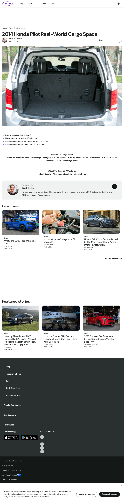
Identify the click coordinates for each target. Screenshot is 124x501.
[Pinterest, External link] (42, 451)
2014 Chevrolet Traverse (18, 157)
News (11, 28)
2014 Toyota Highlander (67, 160)
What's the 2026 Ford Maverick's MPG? (20, 242)
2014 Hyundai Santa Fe (78, 157)
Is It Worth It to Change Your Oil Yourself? (59, 241)
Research (42, 4)
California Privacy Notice (11, 470)
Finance (55, 4)
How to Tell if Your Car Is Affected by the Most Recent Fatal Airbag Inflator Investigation (101, 242)
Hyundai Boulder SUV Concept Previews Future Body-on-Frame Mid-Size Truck (60, 339)
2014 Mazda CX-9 (97, 157)
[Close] (121, 485)
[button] (106, 39)
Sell (30, 4)
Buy (21, 4)
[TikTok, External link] (42, 437)
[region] (62, 492)
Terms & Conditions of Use (12, 461)
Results (47, 174)
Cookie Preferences (10, 480)
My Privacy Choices (11, 475)
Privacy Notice (7, 465)
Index (40, 174)
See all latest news (113, 258)
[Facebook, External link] (42, 440)
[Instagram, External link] (42, 448)
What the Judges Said (62, 174)
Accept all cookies (109, 494)
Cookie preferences (86, 494)
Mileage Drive (80, 174)
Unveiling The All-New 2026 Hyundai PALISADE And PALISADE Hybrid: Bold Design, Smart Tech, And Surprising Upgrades (20, 340)
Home (4, 28)
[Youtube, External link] (42, 444)
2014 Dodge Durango (40, 157)
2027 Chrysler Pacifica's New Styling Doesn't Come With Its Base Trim (99, 339)
